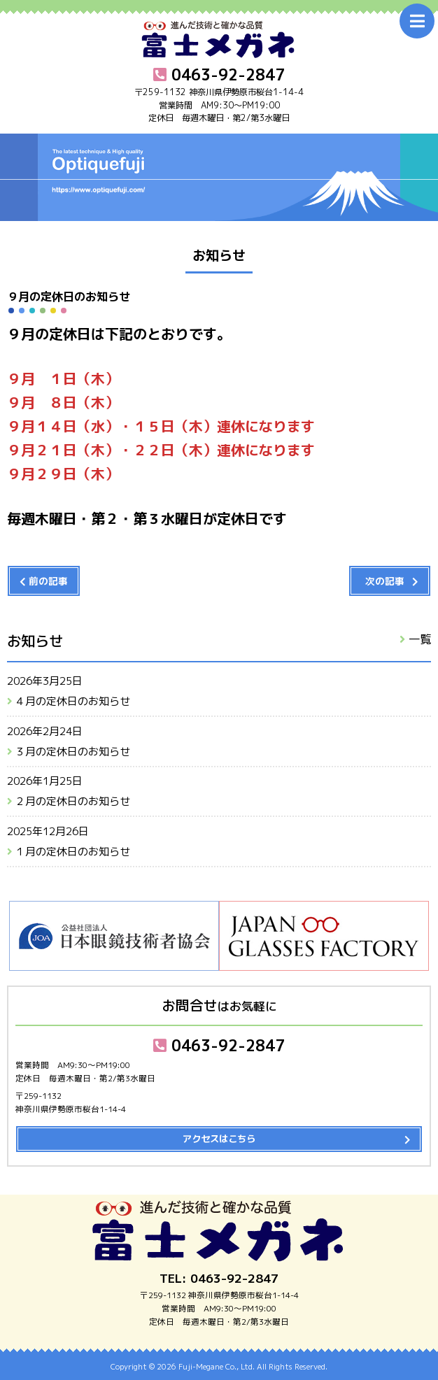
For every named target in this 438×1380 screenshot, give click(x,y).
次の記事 (384, 581)
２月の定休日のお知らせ (72, 801)
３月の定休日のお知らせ (72, 751)
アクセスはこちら (219, 1138)
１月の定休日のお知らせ (72, 851)
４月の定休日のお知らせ (72, 701)
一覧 (420, 639)
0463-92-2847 (219, 1045)
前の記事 (48, 581)
